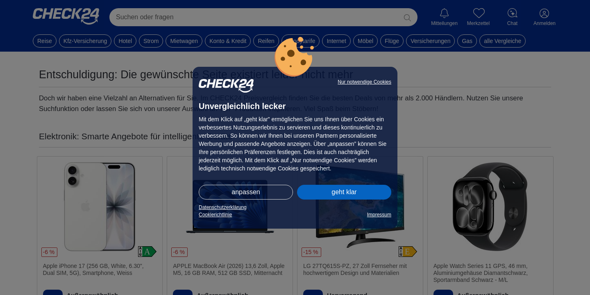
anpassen (245, 191)
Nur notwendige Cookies (364, 82)
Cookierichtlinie (215, 215)
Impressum (379, 215)
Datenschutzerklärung (223, 207)
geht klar (343, 191)
